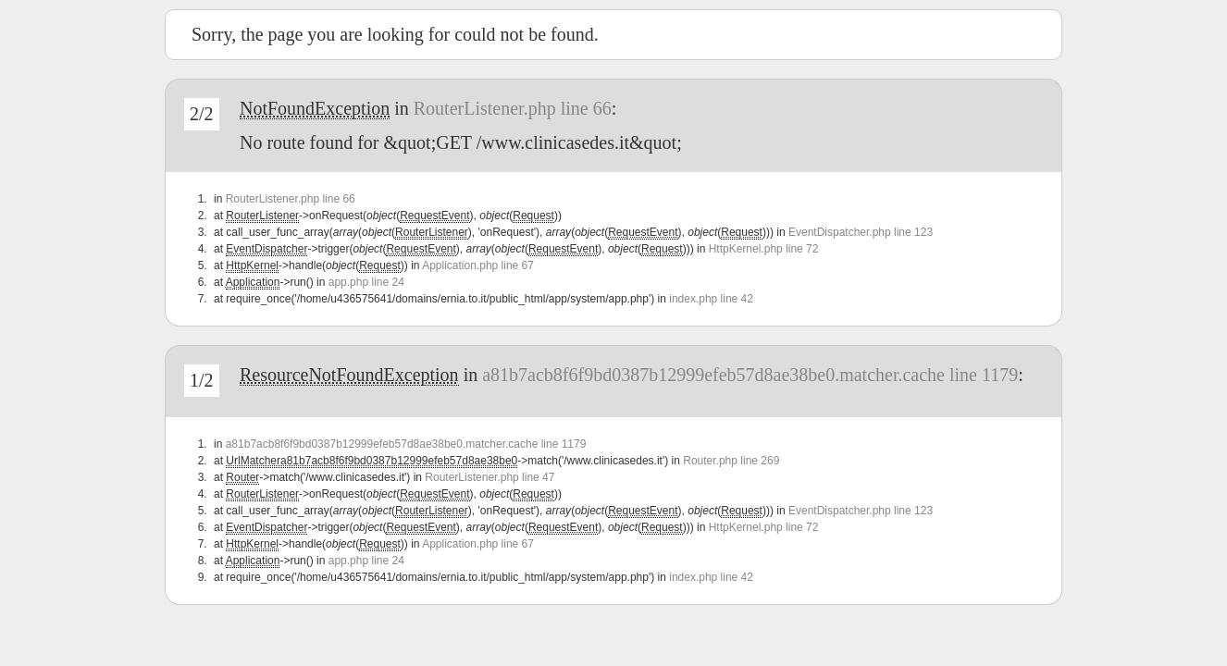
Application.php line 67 (478, 265)
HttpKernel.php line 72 (764, 248)
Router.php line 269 (731, 460)
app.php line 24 (366, 282)
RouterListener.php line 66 (513, 108)
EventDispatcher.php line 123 (860, 232)
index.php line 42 (711, 298)
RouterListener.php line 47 (489, 477)
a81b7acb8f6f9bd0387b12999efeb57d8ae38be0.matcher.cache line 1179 (750, 374)
